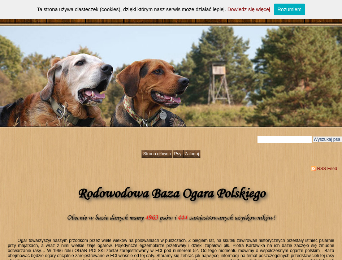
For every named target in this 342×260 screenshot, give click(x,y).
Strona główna (157, 153)
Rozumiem (289, 9)
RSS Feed (327, 168)
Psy (177, 153)
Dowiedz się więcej (249, 9)
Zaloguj (192, 153)
